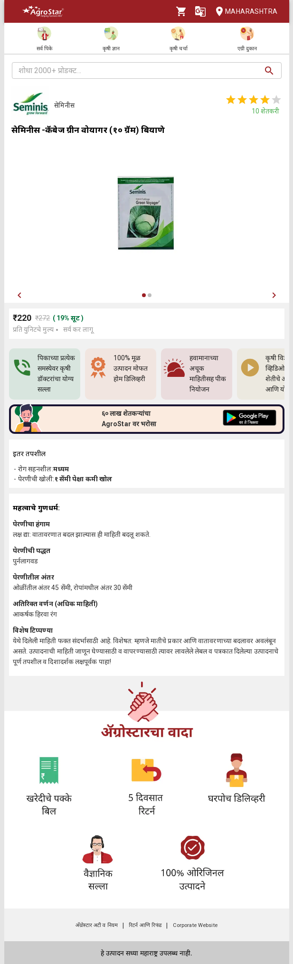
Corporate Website (195, 925)
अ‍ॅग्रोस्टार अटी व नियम (97, 925)
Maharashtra (243, 11)
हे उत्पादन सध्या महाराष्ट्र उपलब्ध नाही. (146, 953)
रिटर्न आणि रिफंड (145, 925)
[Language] (200, 11)
